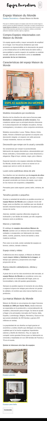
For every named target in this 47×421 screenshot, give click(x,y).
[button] (40, 5)
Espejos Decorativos (10, 18)
